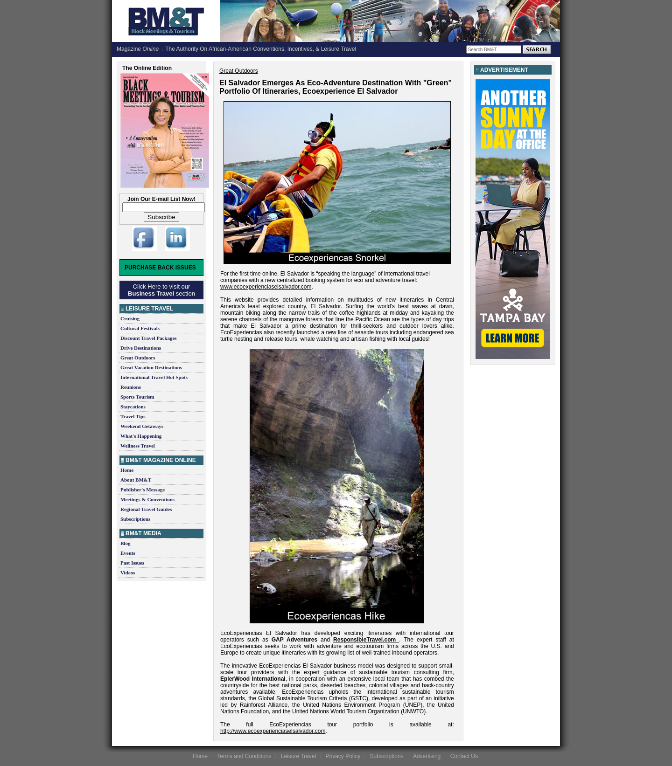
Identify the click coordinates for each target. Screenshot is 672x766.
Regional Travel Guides (146, 509)
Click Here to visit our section (161, 290)
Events (127, 553)
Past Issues (132, 563)
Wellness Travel (137, 446)
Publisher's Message (142, 489)
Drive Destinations (140, 348)
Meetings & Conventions (147, 499)
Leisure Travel (298, 756)
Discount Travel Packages (148, 338)
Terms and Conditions (244, 756)
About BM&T (135, 480)
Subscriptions (135, 519)
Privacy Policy (342, 756)
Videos (127, 572)
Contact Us (464, 756)
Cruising (130, 318)
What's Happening (140, 436)
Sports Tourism (137, 397)
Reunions (130, 387)
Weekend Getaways (141, 426)
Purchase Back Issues (160, 267)
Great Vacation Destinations (151, 367)
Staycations (133, 406)
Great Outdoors (137, 357)
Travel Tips (133, 416)
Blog (125, 543)
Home (126, 470)
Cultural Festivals (140, 328)
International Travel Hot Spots (154, 377)
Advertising (427, 756)
